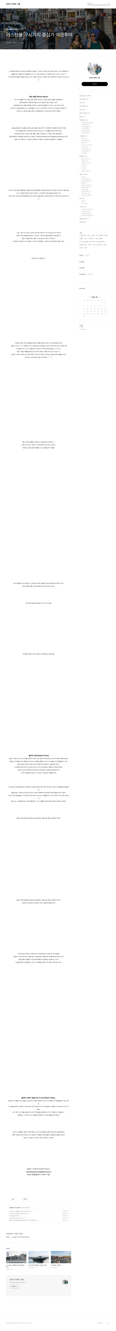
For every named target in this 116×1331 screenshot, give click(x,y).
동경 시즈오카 (86, 159)
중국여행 (83, 136)
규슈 (84, 167)
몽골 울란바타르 (87, 181)
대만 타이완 (86, 193)
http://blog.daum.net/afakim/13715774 (38, 1172)
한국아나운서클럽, (84, 241)
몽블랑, (101, 238)
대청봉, (81, 238)
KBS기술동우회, (100, 241)
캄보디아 (85, 189)
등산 (82, 110)
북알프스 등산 (86, 163)
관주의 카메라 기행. (13, 4)
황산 (84, 143)
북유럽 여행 (86, 125)
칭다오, (105, 245)
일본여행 (83, 156)
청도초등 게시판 (87, 209)
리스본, (94, 245)
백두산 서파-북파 (87, 145)
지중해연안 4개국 (87, 123)
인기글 (87, 255)
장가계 (84, 153)
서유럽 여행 (86, 133)
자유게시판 (83, 99)
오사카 (84, 169)
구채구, (86, 248)
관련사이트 (100, 1323)
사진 (82, 103)
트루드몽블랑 (86, 127)
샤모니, (86, 238)
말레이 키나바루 (87, 185)
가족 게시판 (86, 211)
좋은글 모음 (84, 219)
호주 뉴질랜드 (86, 191)
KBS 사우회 (84, 113)
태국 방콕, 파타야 (87, 195)
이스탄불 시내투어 (14, 1215)
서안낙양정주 (86, 151)
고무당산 (85, 147)
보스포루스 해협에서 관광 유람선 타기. (19, 1211)
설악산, (93, 235)
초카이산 (85, 161)
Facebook (82, 274)
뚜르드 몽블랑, (100, 235)
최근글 (81, 255)
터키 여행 (17, 1207)
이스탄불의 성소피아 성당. (16, 1218)
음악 (84, 201)
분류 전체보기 (85, 96)
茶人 (84, 203)
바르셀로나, (99, 245)
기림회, (89, 245)
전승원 (82, 117)
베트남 (84, 183)
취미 (82, 199)
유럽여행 (11, 1207)
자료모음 (82, 222)
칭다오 (84, 139)
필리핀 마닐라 (86, 187)
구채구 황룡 (86, 141)
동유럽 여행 (86, 131)
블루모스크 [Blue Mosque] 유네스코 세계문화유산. (23, 1220)
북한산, (89, 235)
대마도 (84, 165)
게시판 (82, 207)
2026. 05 (95, 297)
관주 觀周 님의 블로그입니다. (17, 1282)
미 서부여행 (86, 179)
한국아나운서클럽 (87, 215)
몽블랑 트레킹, (83, 245)
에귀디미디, (91, 238)
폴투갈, (106, 235)
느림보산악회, (82, 235)
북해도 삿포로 (86, 171)
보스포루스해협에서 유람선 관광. (18, 1213)
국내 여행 (83, 106)
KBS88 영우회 (86, 213)
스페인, (81, 248)
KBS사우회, (92, 241)
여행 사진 (83, 174)
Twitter (90, 274)
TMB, (96, 238)
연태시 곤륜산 (86, 149)
